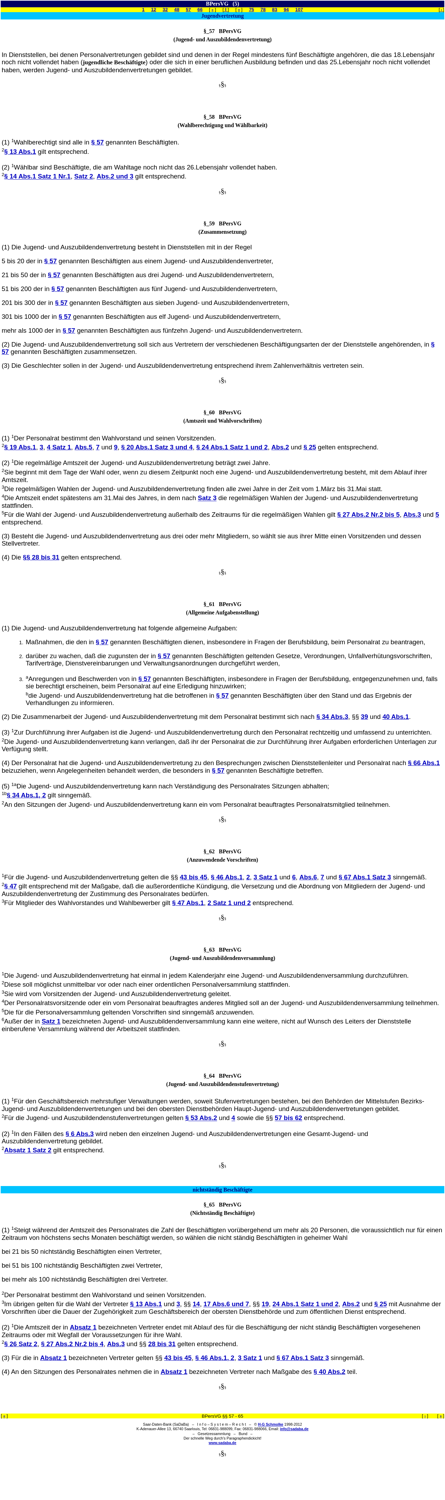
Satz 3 (207, 498)
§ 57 (97, 142)
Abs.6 (308, 877)
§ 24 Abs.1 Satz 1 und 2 (232, 447)
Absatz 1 (83, 1327)
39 (364, 716)
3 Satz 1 (265, 877)
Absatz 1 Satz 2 (27, 1150)
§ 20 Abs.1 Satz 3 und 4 (157, 447)
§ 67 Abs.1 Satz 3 (365, 877)
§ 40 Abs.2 (330, 1371)
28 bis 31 (162, 1344)
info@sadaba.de (294, 1429)
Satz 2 (83, 176)
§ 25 (310, 447)
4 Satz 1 (59, 447)
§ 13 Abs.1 (20, 151)
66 (200, 9)
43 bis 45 (193, 877)
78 (263, 9)
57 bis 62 (288, 1118)
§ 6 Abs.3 (79, 1133)
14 (196, 1304)
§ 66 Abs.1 (424, 762)
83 (274, 9)
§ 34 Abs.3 (332, 716)
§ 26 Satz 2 (20, 1344)
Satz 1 (51, 1021)
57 (188, 9)
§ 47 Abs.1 (188, 902)
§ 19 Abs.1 (20, 447)
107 (299, 9)
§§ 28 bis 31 (41, 557)
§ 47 (10, 886)
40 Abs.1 (395, 716)
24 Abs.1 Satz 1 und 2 (306, 1304)
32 (165, 9)
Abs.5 (83, 447)
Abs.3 (412, 515)
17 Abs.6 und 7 (226, 1304)
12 (153, 9)
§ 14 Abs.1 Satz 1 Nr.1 (37, 176)
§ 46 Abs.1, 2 (214, 1357)
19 (265, 1304)
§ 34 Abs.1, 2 (26, 795)
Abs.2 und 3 (115, 176)
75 (251, 9)
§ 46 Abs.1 (227, 877)
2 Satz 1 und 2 (229, 902)
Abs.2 (280, 447)
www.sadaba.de (222, 1443)
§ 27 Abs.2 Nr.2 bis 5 (368, 515)
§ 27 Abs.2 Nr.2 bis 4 (72, 1344)
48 (176, 9)
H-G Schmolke (270, 1424)
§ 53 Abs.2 (201, 1118)
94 (286, 9)
